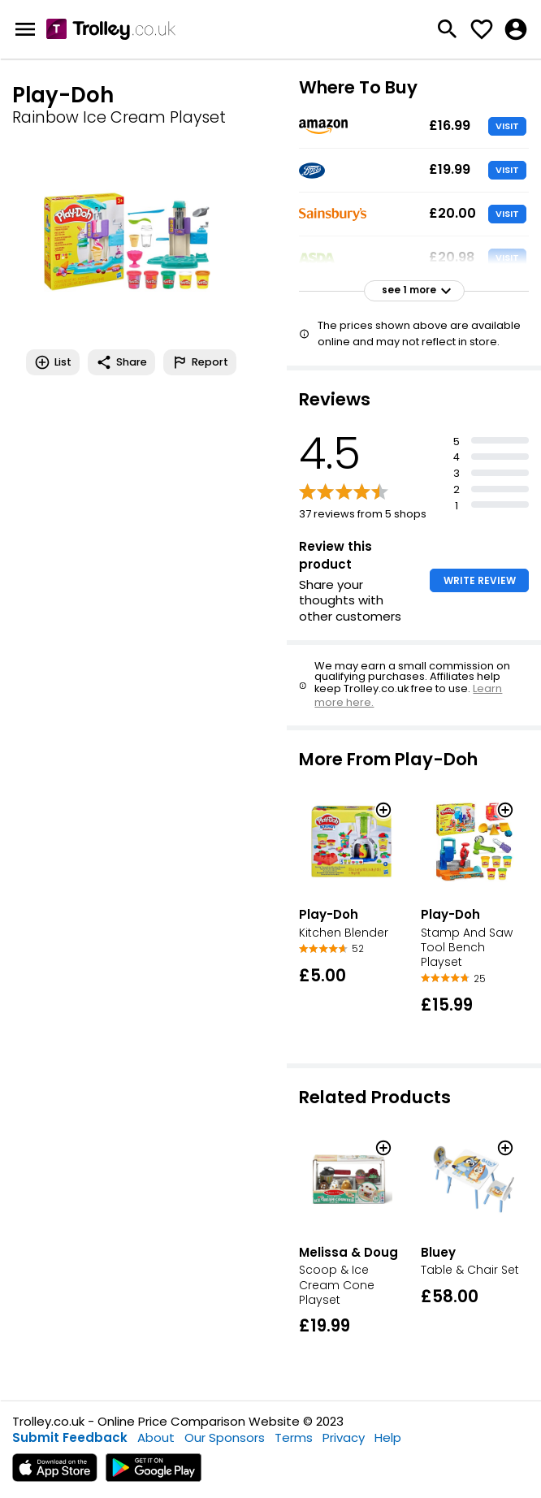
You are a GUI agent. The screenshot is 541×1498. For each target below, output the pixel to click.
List (52, 362)
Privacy (343, 1437)
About (156, 1437)
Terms (294, 1437)
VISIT (507, 125)
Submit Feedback (70, 1437)
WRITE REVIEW (480, 580)
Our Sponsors (224, 1437)
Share (121, 362)
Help (387, 1437)
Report (199, 362)
